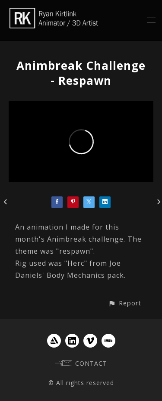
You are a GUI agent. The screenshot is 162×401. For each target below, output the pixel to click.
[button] (125, 303)
